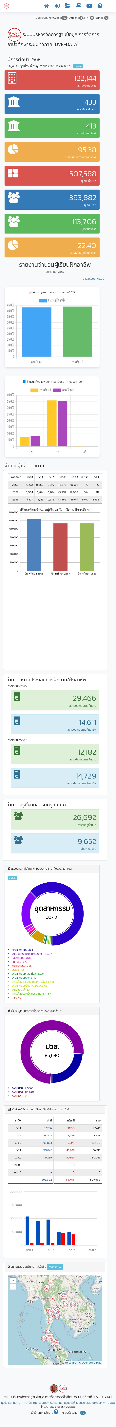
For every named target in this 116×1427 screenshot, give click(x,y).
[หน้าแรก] (46, 7)
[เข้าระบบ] (57, 7)
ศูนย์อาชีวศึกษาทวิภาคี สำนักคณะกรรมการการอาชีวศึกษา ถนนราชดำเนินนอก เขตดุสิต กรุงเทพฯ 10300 (58, 1403)
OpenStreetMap (91, 1363)
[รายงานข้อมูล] (67, 7)
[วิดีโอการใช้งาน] (89, 7)
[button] (46, 1289)
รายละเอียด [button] (55, 1267)
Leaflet (71, 1363)
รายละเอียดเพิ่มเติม (93, 279)
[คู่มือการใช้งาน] (78, 7)
